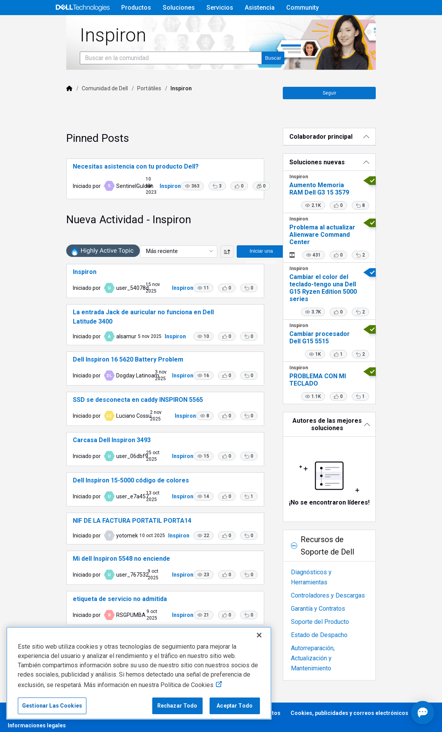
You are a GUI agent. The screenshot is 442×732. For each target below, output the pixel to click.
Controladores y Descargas (337, 601)
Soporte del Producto (329, 627)
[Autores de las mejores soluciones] (345, 439)
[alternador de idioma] (388, 26)
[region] (139, 673)
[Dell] (47, 110)
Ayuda (317, 25)
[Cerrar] (259, 635)
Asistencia (260, 7)
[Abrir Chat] (388, 712)
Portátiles (127, 110)
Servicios (219, 7)
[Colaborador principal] (345, 152)
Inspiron (166, 198)
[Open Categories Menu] (66, 26)
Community (302, 7)
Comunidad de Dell (83, 110)
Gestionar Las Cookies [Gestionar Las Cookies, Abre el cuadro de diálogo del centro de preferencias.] (52, 706)
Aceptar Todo (235, 706)
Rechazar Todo (177, 706)
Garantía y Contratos (327, 614)
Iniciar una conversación (244, 268)
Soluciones (179, 7)
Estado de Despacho (328, 640)
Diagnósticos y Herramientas (339, 587)
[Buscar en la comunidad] (149, 79)
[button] (188, 201)
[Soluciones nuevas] (345, 177)
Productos (136, 7)
